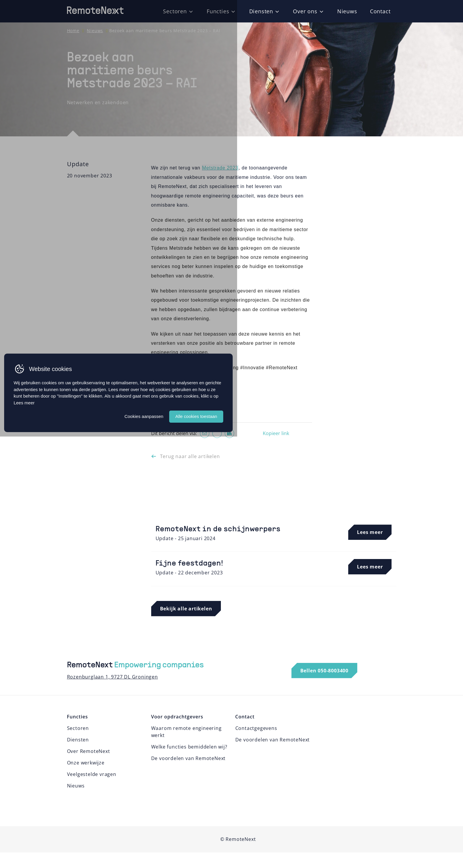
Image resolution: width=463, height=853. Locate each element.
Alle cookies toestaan (313, 828)
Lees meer (133, 814)
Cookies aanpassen (258, 828)
